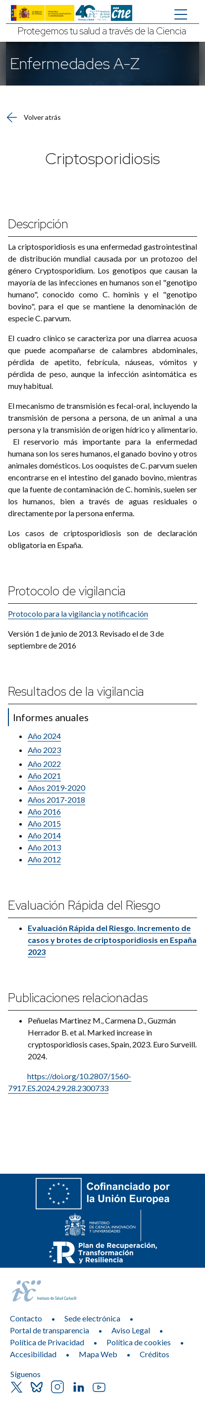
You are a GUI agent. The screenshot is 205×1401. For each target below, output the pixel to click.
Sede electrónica (92, 1318)
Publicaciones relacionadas (78, 998)
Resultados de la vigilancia (76, 691)
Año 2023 (44, 749)
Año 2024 (44, 736)
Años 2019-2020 (56, 787)
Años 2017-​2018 (56, 799)
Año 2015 (44, 823)
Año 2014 (44, 835)
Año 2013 (44, 847)
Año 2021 (44, 775)
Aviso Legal (130, 1330)
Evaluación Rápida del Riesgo (84, 905)
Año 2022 (44, 763)
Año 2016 (44, 811)
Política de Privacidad (47, 1342)
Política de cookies (138, 1342)
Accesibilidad (33, 1354)
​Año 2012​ (44, 859)
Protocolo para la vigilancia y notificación (78, 613)
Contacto (26, 1318)
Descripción (38, 224)
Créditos (154, 1354)
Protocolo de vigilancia (67, 591)
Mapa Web (98, 1354)
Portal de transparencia (49, 1330)
